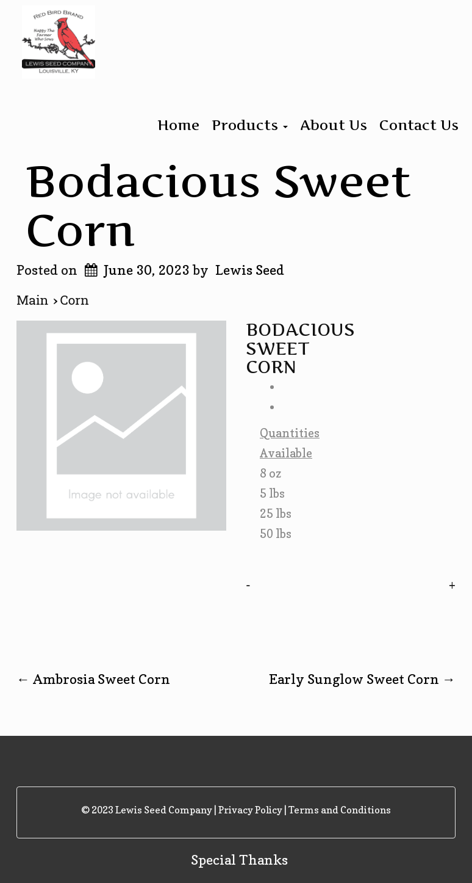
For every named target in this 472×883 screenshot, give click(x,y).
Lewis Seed (249, 270)
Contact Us (419, 125)
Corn (74, 300)
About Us (333, 125)
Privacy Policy (250, 810)
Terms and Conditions (339, 810)
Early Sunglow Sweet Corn (362, 679)
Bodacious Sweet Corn (219, 205)
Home (178, 125)
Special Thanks (239, 860)
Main (34, 300)
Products (250, 125)
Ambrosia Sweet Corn (93, 679)
